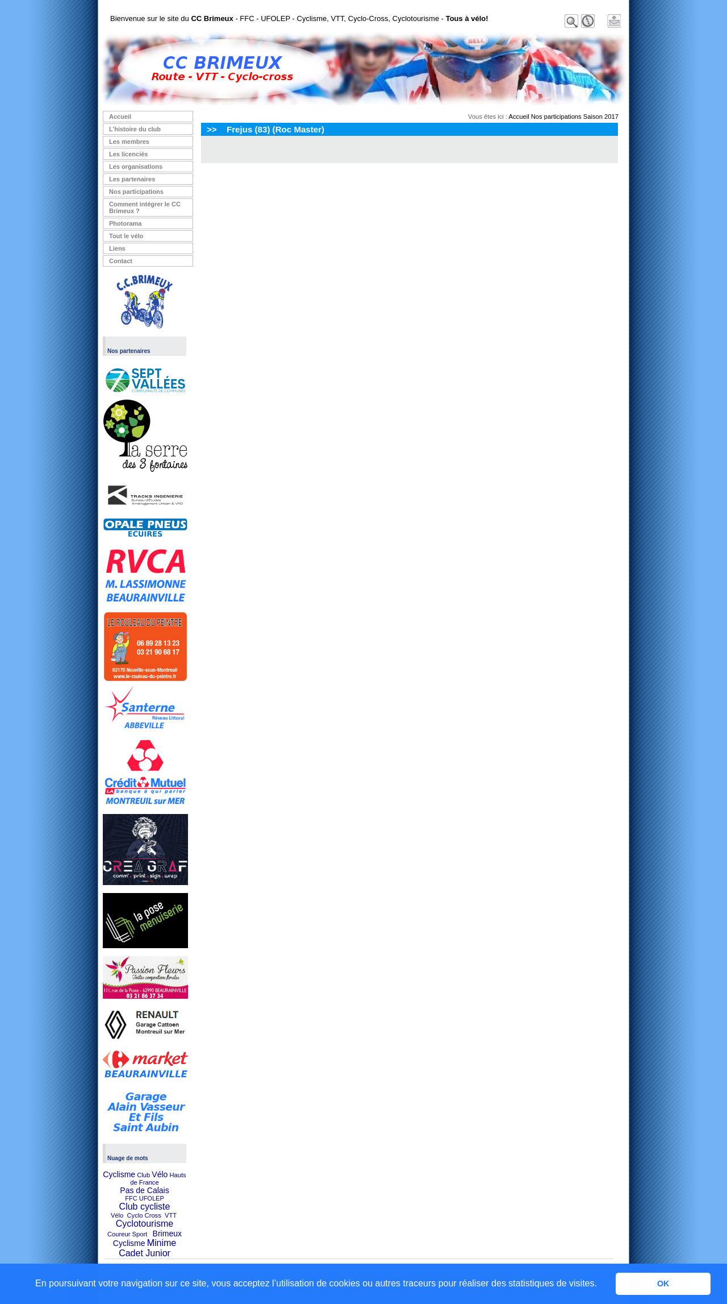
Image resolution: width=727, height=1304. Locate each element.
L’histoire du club (135, 129)
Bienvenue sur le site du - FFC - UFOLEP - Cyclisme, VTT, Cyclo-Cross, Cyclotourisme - (299, 18)
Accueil (120, 116)
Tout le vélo (126, 235)
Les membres (129, 141)
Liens (117, 248)
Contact (120, 261)
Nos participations (136, 191)
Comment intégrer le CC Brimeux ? (145, 207)
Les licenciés (128, 154)
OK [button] (663, 1283)
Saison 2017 (601, 116)
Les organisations (135, 166)
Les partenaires (132, 179)
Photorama (125, 223)
